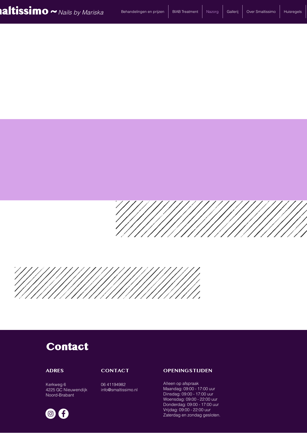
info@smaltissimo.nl (119, 389)
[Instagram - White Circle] (50, 414)
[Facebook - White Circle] (63, 414)
